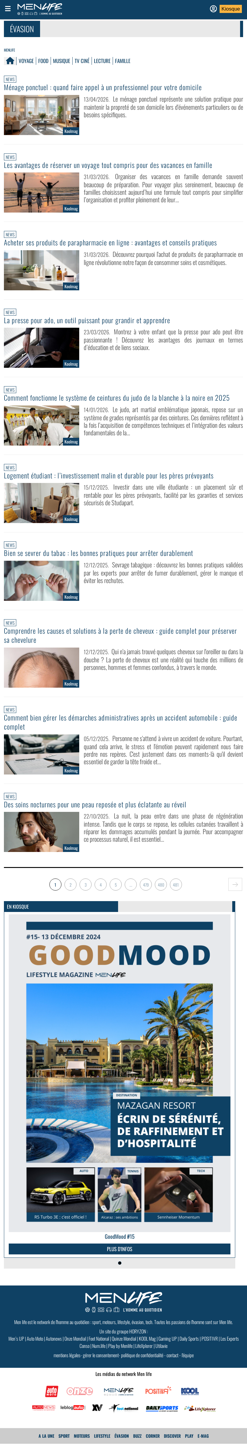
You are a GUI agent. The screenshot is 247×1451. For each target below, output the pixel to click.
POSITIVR (210, 1345)
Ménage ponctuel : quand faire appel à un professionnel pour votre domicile (109, 87)
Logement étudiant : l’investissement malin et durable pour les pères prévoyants (116, 483)
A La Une (46, 1443)
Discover (172, 1443)
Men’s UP (16, 1345)
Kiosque (230, 9)
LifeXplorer (144, 1353)
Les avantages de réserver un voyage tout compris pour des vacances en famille (115, 164)
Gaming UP (167, 1345)
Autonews (54, 1345)
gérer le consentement (101, 1362)
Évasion (121, 1443)
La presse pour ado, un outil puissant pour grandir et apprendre (91, 319)
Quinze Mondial (124, 1345)
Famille (122, 61)
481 (176, 892)
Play (189, 1443)
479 (146, 892)
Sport (64, 1443)
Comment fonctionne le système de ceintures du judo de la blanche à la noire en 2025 (115, 402)
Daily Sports (189, 1345)
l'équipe (188, 1362)
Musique (61, 61)
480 (161, 892)
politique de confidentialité (142, 1362)
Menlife (9, 49)
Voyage (26, 61)
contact (172, 1362)
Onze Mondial (75, 1345)
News (10, 79)
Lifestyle (102, 1443)
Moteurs (82, 1443)
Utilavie (161, 1353)
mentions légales (67, 1362)
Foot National (99, 1345)
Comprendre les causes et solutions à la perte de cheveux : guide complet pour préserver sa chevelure (113, 643)
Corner (153, 1443)
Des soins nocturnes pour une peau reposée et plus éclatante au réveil (101, 811)
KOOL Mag (147, 1345)
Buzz (137, 1443)
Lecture (102, 61)
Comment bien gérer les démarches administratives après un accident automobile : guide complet (119, 730)
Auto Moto (35, 1345)
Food (43, 61)
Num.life (98, 1353)
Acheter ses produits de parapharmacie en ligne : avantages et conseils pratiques (117, 242)
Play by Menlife (120, 1353)
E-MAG (203, 1443)
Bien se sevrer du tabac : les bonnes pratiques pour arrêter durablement (104, 561)
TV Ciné (82, 61)
